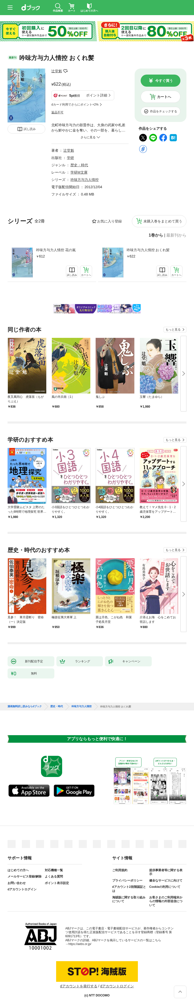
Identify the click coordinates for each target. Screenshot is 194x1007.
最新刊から (176, 235)
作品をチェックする (163, 111)
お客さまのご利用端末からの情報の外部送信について (165, 901)
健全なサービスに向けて (165, 880)
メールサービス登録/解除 (25, 876)
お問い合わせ (17, 883)
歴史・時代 (79, 165)
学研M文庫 (79, 172)
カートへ (164, 97)
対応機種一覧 (54, 870)
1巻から (156, 235)
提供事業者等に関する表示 (165, 872)
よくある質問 (54, 876)
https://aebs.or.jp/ (79, 944)
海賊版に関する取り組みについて (128, 899)
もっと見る (173, 329)
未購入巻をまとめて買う (162, 221)
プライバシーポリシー (127, 880)
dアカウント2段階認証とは (129, 889)
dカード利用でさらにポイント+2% (74, 104)
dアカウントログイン (22, 889)
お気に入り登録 (109, 221)
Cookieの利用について (164, 887)
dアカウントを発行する (78, 986)
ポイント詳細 (96, 95)
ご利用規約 (119, 870)
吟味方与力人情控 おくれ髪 (148, 250)
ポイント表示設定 (57, 883)
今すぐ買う (164, 81)
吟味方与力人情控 (84, 180)
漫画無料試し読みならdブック (25, 706)
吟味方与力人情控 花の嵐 (56, 250)
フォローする (65, 71)
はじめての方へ (18, 870)
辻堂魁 (56, 71)
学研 (70, 158)
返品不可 (57, 112)
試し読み (30, 129)
